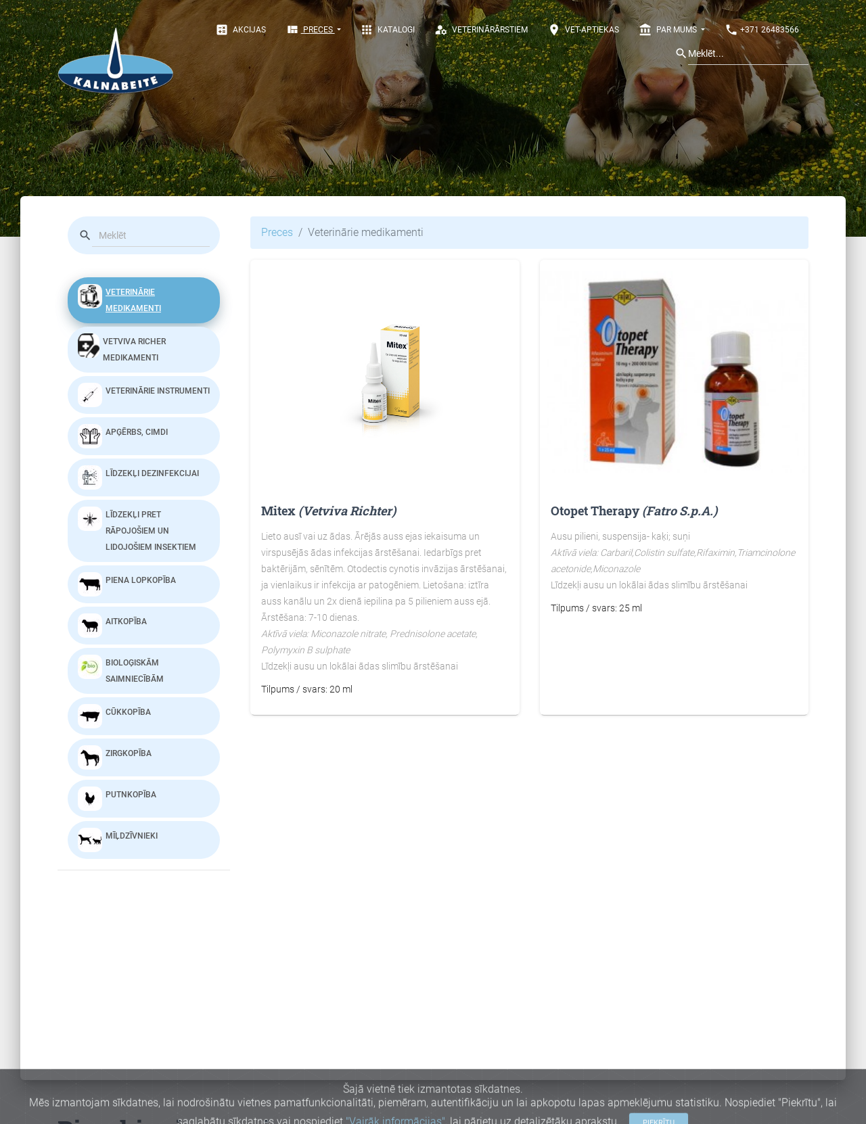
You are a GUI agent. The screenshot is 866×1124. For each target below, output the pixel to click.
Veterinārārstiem (481, 30)
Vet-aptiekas (583, 30)
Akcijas (240, 30)
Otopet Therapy (634, 510)
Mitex (328, 510)
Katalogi (387, 30)
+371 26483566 (762, 30)
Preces (310, 30)
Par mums (669, 30)
